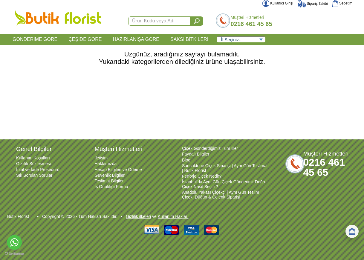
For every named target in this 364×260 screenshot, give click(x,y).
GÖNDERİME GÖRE (35, 39)
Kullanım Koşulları (33, 158)
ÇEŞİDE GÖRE (85, 39)
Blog (186, 160)
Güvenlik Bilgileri (110, 175)
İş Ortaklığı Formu (111, 186)
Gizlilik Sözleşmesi (33, 163)
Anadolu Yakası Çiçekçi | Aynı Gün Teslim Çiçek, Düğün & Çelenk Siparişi (220, 194)
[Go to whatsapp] (14, 242)
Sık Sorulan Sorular (34, 175)
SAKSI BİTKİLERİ (189, 39)
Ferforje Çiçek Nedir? (201, 176)
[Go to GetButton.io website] (14, 254)
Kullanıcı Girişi (277, 3)
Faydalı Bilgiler (195, 154)
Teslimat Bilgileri (110, 181)
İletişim (101, 158)
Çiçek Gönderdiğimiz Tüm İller (210, 148)
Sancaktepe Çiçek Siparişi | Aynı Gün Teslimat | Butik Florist (224, 168)
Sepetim (342, 3)
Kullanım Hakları (173, 216)
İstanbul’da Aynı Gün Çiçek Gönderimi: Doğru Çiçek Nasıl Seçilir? (224, 184)
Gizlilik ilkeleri (138, 216)
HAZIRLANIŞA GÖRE (136, 39)
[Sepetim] (352, 231)
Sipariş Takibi (313, 3)
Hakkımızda (106, 163)
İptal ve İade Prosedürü (37, 169)
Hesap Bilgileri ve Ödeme (118, 169)
